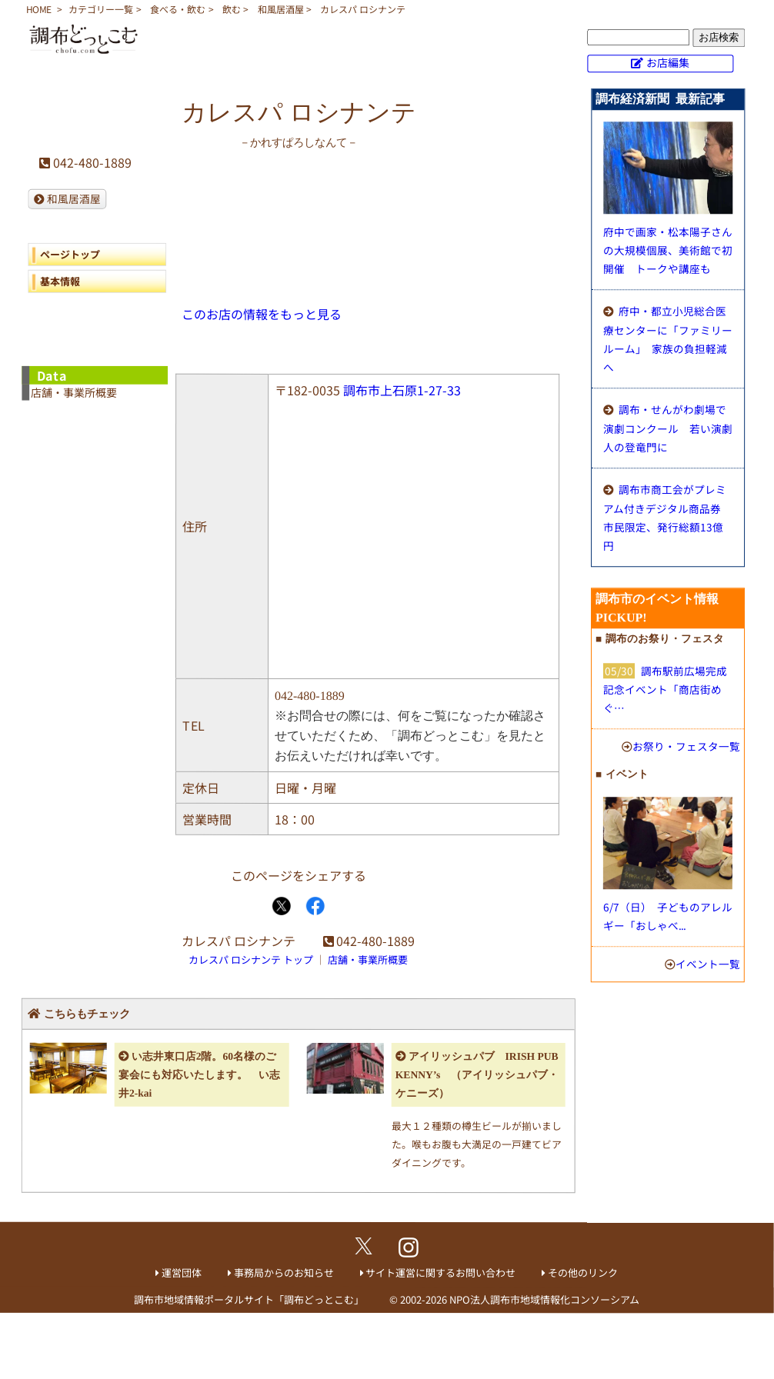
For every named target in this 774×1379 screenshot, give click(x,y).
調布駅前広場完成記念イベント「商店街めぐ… (665, 689)
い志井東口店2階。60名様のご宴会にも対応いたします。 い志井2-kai (199, 1075)
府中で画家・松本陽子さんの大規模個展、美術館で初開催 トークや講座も (667, 250)
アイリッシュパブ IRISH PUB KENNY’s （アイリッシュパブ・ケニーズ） (477, 1075)
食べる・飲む (177, 8)
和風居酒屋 (281, 8)
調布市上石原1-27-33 (402, 390)
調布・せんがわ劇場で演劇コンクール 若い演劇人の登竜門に (667, 428)
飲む (231, 8)
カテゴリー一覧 (100, 8)
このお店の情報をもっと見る (262, 314)
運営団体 (182, 1272)
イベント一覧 (708, 963)
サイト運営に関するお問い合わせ (440, 1272)
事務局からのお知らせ (284, 1272)
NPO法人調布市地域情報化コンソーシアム (544, 1299)
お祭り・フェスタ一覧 (686, 746)
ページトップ (70, 254)
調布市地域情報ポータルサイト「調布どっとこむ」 (249, 1299)
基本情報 (60, 281)
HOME (39, 8)
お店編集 (667, 62)
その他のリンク (583, 1272)
